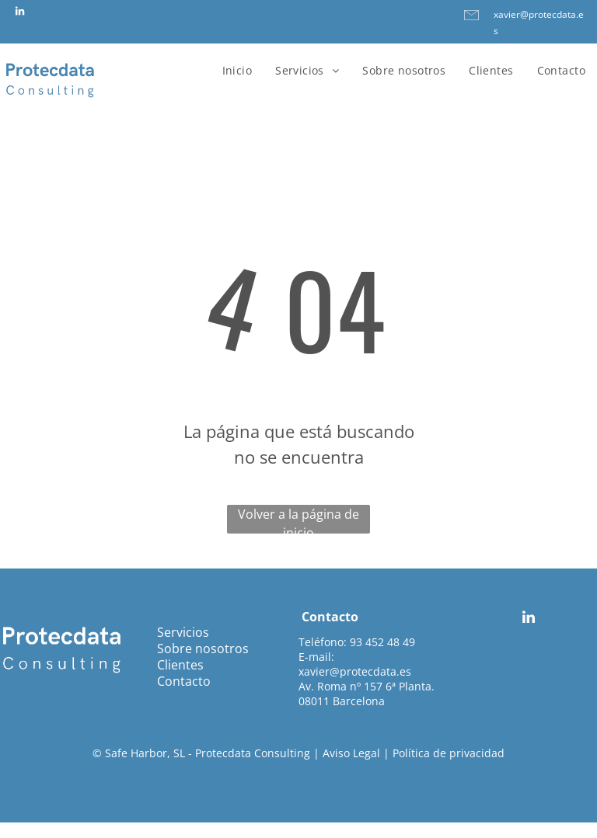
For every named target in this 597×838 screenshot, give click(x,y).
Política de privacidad (448, 753)
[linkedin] (19, 13)
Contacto (184, 681)
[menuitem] (237, 70)
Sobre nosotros (203, 648)
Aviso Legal (351, 753)
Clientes (180, 664)
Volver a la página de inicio (298, 520)
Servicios (183, 632)
